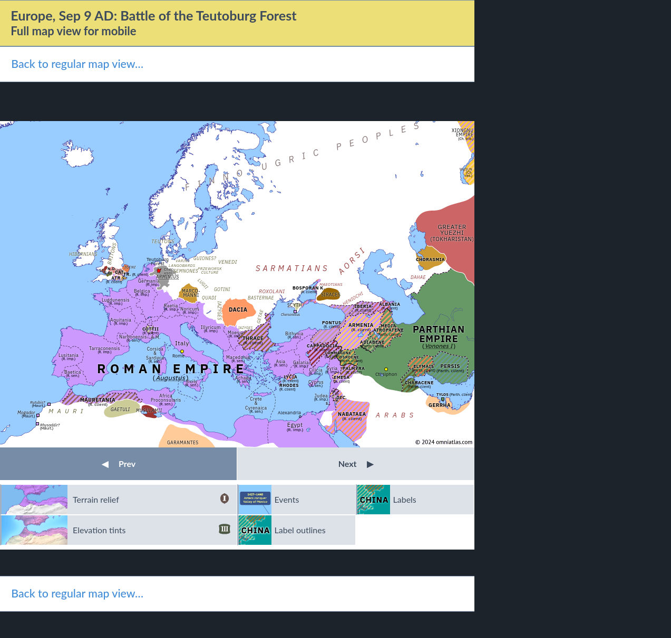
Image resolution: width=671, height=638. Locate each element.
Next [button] (356, 463)
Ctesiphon (386, 374)
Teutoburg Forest (158, 261)
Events (287, 499)
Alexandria (289, 412)
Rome (178, 355)
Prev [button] (118, 463)
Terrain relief (151, 499)
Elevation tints (151, 530)
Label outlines (300, 530)
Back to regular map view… (77, 64)
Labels (404, 499)
